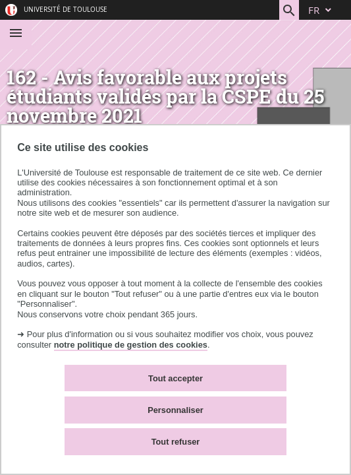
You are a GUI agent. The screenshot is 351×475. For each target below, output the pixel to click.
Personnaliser (175, 410)
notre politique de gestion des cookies (130, 345)
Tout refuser (175, 442)
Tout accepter (175, 378)
